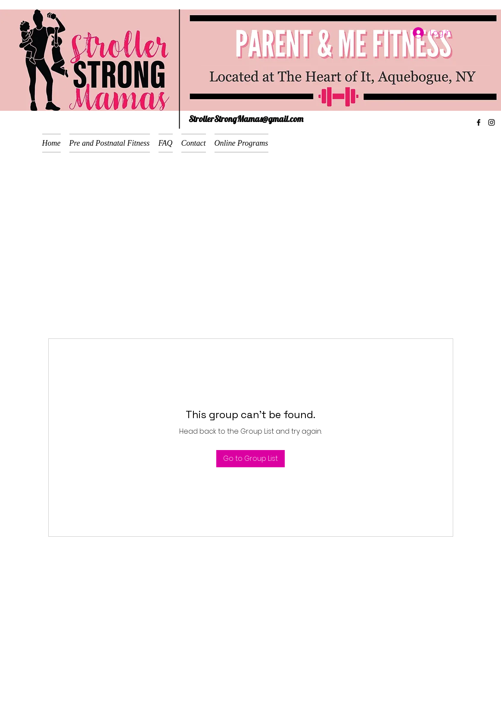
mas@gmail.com (276, 118)
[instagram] (491, 122)
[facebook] (478, 122)
